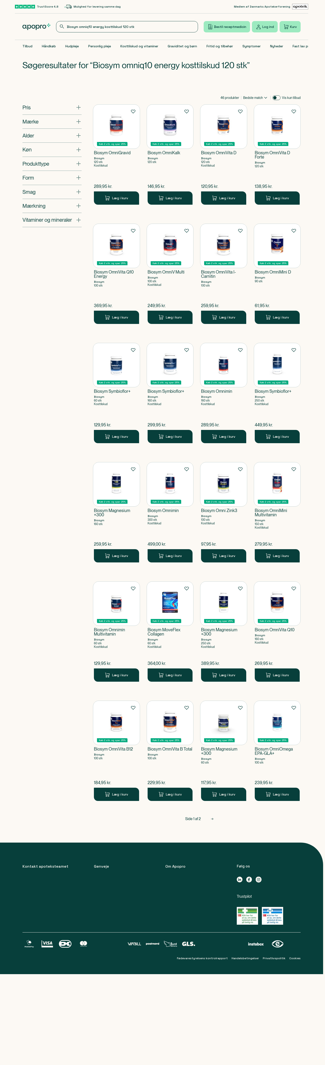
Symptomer (251, 46)
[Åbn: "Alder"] (52, 136)
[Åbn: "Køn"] (52, 149)
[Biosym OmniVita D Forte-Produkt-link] (277, 154)
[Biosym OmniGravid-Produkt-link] (116, 154)
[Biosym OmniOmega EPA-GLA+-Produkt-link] (277, 751)
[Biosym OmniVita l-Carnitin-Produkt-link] (223, 274)
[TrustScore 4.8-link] (36, 6)
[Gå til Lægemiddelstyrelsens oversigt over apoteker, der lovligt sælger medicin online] (247, 916)
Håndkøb (49, 46)
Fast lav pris (302, 46)
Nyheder (276, 46)
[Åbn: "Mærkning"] (52, 206)
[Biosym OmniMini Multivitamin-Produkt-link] (277, 512)
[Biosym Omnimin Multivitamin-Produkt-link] (116, 631)
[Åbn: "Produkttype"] (52, 164)
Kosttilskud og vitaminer (139, 46)
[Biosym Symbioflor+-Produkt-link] (116, 393)
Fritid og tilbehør (219, 46)
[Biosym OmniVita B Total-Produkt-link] (170, 751)
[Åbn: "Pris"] (52, 107)
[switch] (276, 97)
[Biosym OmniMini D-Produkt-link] (277, 274)
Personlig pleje (99, 46)
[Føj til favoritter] (133, 111)
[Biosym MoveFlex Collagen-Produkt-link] (170, 631)
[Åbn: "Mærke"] (52, 122)
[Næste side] (212, 819)
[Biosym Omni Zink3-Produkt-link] (223, 512)
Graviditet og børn (182, 46)
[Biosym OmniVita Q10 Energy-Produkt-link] (116, 274)
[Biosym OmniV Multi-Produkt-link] (170, 274)
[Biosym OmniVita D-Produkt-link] (223, 154)
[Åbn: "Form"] (52, 178)
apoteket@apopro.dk (41, 999)
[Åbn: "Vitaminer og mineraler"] (52, 220)
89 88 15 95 (40, 909)
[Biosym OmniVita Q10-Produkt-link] (277, 631)
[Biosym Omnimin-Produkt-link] (223, 393)
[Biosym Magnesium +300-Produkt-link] (116, 512)
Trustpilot (244, 896)
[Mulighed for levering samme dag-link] (92, 6)
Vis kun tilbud (291, 98)
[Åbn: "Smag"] (52, 192)
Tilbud (27, 46)
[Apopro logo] (36, 27)
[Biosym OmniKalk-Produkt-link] (170, 154)
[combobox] (127, 26)
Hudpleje (72, 46)
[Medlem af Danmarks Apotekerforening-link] (271, 6)
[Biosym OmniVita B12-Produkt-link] (116, 751)
